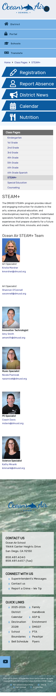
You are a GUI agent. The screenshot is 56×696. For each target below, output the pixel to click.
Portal (13, 34)
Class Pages (21, 62)
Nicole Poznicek (10, 375)
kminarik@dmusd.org (13, 468)
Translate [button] (17, 53)
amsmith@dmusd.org (13, 337)
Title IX (42, 685)
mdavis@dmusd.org (13, 423)
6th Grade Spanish (17, 172)
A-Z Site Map (36, 687)
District (15, 24)
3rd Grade (12, 152)
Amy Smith (8, 334)
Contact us (18, 583)
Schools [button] (16, 43)
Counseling (13, 187)
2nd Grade (13, 147)
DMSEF (36, 626)
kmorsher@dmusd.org (14, 271)
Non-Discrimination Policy (21, 685)
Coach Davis (9, 419)
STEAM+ (35, 62)
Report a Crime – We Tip (26, 588)
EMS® (44, 681)
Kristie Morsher (10, 267)
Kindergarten (14, 137)
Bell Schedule (19, 641)
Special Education (17, 182)
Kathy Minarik (9, 464)
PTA (34, 631)
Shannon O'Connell (12, 290)
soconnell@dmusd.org (14, 293)
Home (7, 62)
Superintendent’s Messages (29, 578)
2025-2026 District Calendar (18, 612)
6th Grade (12, 167)
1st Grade (12, 142)
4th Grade (12, 157)
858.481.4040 (15, 557)
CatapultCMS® (34, 681)
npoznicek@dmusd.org (14, 378)
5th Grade (12, 162)
